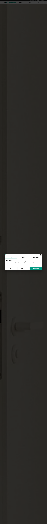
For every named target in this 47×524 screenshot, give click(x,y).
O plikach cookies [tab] (36, 257)
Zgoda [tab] (11, 257)
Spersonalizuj (23, 268)
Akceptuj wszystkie (36, 268)
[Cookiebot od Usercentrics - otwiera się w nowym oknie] (38, 255)
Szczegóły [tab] (23, 257)
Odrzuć (11, 268)
